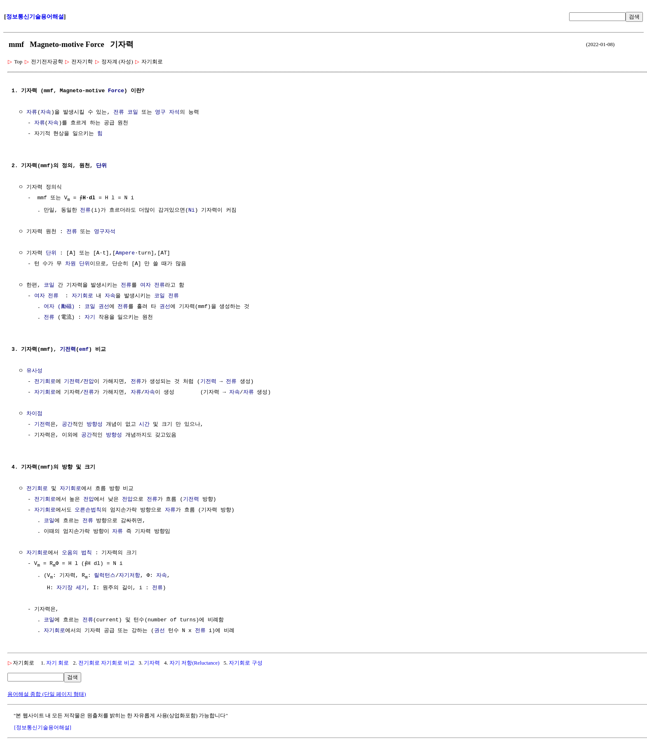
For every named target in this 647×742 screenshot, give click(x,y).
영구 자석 (167, 112)
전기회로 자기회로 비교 (106, 664)
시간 (144, 425)
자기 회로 (57, 664)
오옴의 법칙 (77, 553)
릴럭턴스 (104, 576)
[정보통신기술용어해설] (42, 729)
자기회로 (82, 296)
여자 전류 (152, 285)
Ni (191, 211)
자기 (89, 318)
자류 (31, 112)
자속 (45, 112)
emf (84, 350)
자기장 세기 (71, 589)
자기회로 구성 (245, 664)
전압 (88, 382)
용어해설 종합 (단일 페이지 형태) (46, 695)
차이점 (34, 414)
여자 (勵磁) (59, 307)
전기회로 (45, 382)
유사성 (34, 371)
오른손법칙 (88, 510)
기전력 (68, 350)
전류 (118, 112)
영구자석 (104, 232)
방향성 (95, 425)
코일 (132, 112)
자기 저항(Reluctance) (194, 664)
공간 (67, 425)
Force (116, 91)
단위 (101, 166)
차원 (70, 264)
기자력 (152, 664)
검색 (634, 17)
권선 (103, 307)
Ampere (125, 253)
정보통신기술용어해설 (35, 17)
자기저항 (129, 576)
